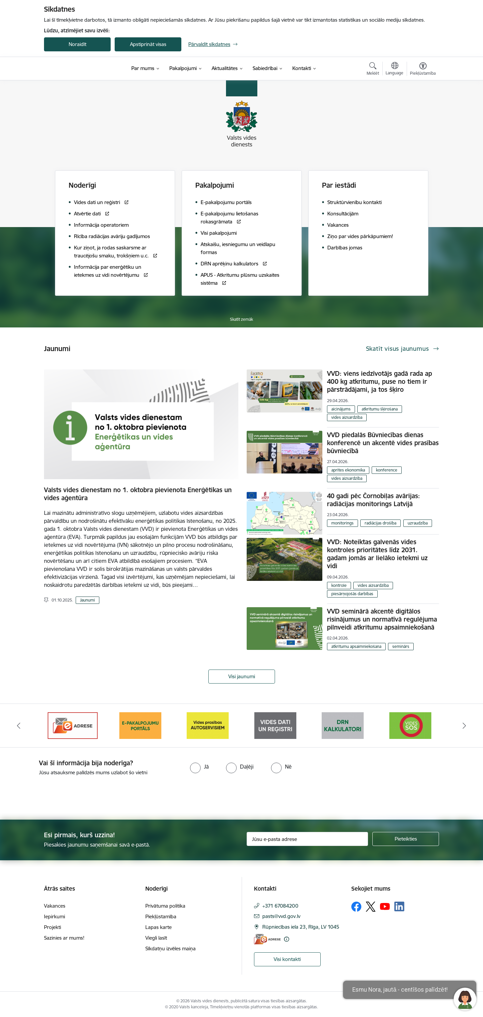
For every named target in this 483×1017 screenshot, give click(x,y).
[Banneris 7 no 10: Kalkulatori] (410, 725)
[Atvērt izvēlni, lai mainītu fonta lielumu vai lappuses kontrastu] (423, 70)
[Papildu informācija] (286, 939)
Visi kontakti (287, 959)
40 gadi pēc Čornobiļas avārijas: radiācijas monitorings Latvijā (373, 500)
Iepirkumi (54, 916)
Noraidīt (77, 44)
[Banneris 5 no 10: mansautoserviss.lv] (275, 725)
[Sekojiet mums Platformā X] (371, 907)
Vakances (54, 906)
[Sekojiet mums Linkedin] (399, 907)
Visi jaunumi (241, 676)
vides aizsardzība (346, 417)
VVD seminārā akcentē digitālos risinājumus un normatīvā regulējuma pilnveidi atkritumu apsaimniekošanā (382, 619)
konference (386, 469)
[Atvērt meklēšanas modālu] (372, 70)
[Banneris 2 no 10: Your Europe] (72, 725)
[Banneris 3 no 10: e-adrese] (140, 725)
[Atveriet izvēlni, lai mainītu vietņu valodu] (394, 69)
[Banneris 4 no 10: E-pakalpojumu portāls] (208, 725)
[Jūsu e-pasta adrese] (307, 839)
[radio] (199, 767)
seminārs (400, 646)
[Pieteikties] (405, 839)
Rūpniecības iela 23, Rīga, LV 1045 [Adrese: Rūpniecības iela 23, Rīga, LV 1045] (300, 927)
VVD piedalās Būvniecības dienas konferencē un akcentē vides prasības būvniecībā (383, 443)
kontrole (339, 585)
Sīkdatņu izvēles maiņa (170, 948)
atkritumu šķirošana (380, 408)
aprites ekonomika (348, 469)
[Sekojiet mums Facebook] (356, 907)
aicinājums (341, 408)
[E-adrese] (267, 939)
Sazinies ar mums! (64, 938)
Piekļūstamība (160, 916)
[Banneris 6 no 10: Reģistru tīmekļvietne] (343, 725)
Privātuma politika (165, 906)
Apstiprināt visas (148, 44)
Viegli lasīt (156, 938)
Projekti (52, 927)
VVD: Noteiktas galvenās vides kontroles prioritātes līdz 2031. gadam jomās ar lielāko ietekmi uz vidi (377, 554)
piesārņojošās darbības (352, 593)
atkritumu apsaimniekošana (356, 646)
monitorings (342, 523)
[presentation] (55, 795)
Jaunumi (87, 600)
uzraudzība (418, 523)
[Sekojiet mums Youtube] (385, 906)
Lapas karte (158, 927)
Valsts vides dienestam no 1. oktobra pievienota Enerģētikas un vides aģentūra (138, 494)
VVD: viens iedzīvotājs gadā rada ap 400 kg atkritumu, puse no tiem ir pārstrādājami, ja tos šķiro (379, 381)
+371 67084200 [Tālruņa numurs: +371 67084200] (280, 906)
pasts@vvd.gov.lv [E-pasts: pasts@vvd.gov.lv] (281, 916)
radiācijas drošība (380, 523)
